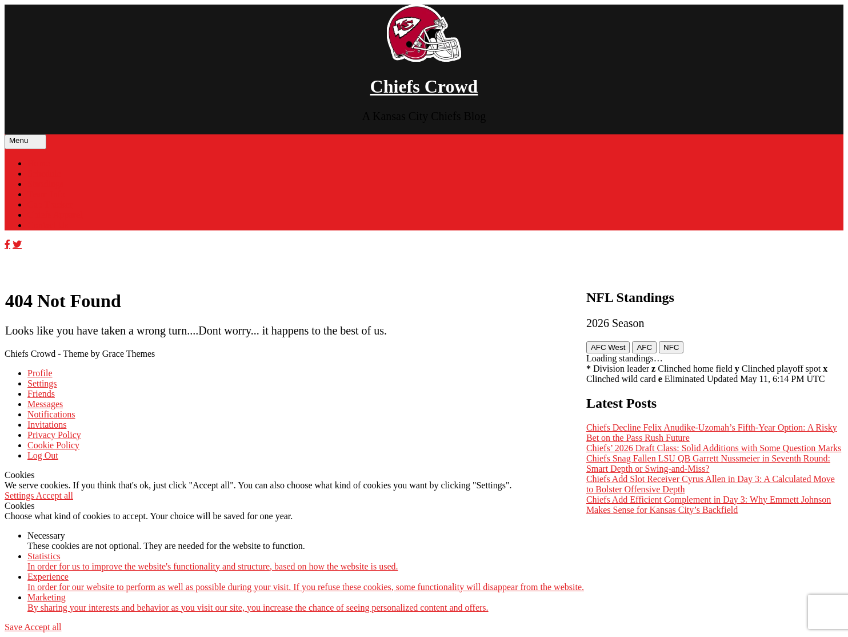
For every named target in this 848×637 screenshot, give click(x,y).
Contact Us (48, 225)
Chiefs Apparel (54, 215)
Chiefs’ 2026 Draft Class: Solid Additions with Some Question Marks (713, 448)
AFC (644, 347)
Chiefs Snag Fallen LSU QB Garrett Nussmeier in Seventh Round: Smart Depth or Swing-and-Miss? (708, 463)
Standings (45, 184)
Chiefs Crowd (424, 86)
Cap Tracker (50, 204)
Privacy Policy (54, 435)
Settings (42, 383)
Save (14, 627)
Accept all (54, 495)
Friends (41, 394)
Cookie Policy (53, 445)
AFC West (608, 347)
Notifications (51, 414)
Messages (45, 404)
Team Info (46, 194)
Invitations (46, 424)
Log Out (42, 455)
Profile (40, 373)
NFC (671, 347)
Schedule (44, 173)
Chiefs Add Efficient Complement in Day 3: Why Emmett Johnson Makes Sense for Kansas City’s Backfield (708, 505)
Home (38, 163)
